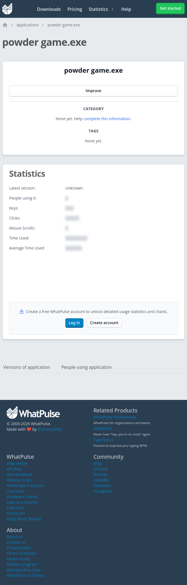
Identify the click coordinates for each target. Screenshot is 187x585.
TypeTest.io (104, 439)
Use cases (15, 491)
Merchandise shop (23, 570)
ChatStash (16, 513)
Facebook (102, 485)
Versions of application (26, 367)
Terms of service (21, 553)
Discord (100, 468)
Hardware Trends (22, 496)
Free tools (15, 507)
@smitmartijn (50, 429)
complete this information (106, 118)
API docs (14, 468)
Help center (17, 463)
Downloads (49, 9)
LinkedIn (101, 480)
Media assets (18, 558)
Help (126, 9)
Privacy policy (19, 547)
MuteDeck (103, 428)
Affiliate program (22, 564)
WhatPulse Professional (115, 417)
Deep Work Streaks (24, 518)
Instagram (103, 491)
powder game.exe (64, 24)
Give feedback (19, 474)
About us (15, 536)
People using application (86, 367)
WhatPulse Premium (25, 485)
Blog (98, 463)
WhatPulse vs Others (25, 575)
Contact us (16, 542)
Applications (28, 24)
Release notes (19, 480)
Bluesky (100, 474)
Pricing (75, 9)
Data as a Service (22, 502)
